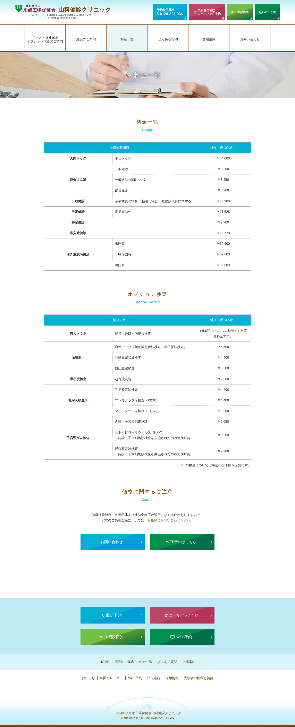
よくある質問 (168, 39)
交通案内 (209, 39)
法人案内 (153, 678)
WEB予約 (135, 678)
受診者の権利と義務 (198, 678)
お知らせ (88, 678)
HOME (104, 662)
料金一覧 (127, 39)
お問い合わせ (250, 39)
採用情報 (172, 678)
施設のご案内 (86, 39)
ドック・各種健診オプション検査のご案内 (45, 39)
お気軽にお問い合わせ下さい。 (170, 520)
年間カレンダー (111, 678)
